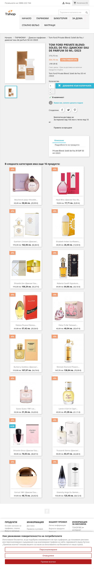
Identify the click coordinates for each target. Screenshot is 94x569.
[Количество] (52, 85)
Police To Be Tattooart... (68, 325)
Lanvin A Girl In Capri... (68, 409)
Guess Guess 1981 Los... (26, 409)
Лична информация (57, 525)
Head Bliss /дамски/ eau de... (68, 200)
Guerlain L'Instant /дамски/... (26, 241)
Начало (26, 18)
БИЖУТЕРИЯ (60, 18)
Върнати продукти (57, 528)
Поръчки (52, 531)
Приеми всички (48, 561)
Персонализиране (48, 549)
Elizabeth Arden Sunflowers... (68, 241)
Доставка (31, 526)
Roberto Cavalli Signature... (68, 283)
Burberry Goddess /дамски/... (26, 367)
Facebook (47, 511)
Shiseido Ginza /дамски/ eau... (26, 450)
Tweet (68, 109)
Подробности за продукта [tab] (67, 145)
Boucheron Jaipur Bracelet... (25, 200)
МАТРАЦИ (49, 25)
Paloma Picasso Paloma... (26, 325)
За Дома (77, 18)
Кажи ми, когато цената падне (68, 103)
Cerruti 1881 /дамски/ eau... (26, 492)
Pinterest (74, 109)
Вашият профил (58, 522)
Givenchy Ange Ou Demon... (68, 492)
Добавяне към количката (74, 85)
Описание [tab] (59, 140)
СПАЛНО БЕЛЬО (30, 25)
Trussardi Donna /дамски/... (68, 450)
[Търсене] (74, 12)
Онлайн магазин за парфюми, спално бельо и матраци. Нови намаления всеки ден (13, 531)
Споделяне (62, 109)
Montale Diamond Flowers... (68, 367)
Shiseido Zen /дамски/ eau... (26, 283)
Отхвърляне (48, 555)
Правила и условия (35, 529)
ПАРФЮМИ (42, 18)
